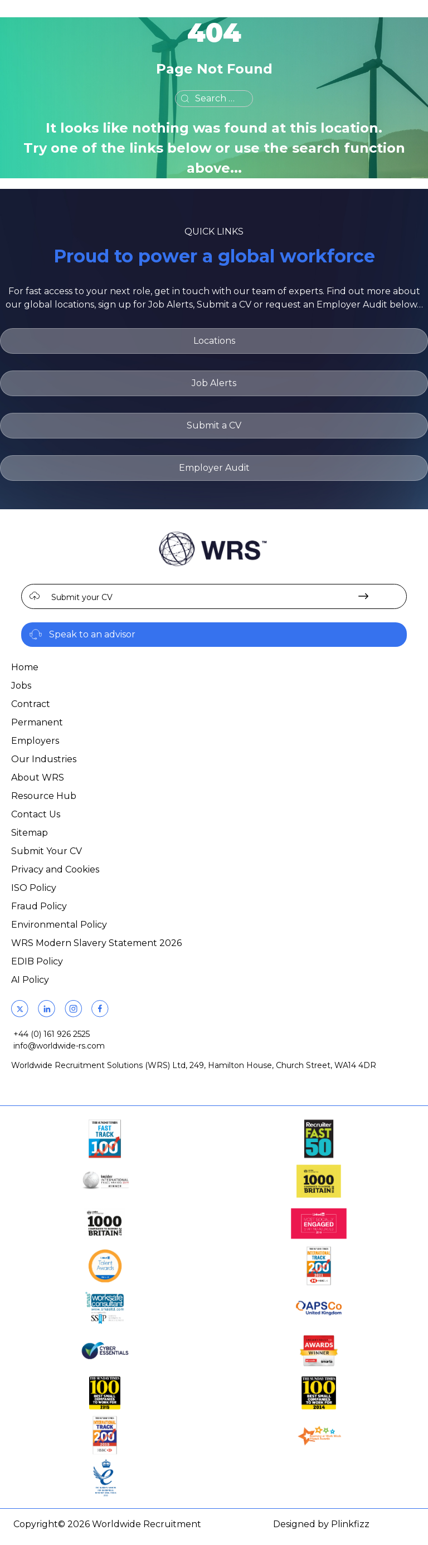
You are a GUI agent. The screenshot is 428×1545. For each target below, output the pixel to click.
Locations (214, 340)
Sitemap (29, 832)
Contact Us (35, 814)
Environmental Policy (59, 924)
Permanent (37, 722)
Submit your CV (82, 597)
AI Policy (30, 979)
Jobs (21, 685)
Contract (30, 704)
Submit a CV (214, 425)
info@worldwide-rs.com (59, 1046)
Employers (35, 740)
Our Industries (43, 759)
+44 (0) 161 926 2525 (51, 1034)
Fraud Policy (39, 906)
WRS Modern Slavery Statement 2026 (96, 943)
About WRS (37, 777)
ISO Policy (33, 888)
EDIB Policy (37, 961)
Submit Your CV (46, 851)
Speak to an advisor (92, 634)
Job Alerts (214, 383)
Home (24, 667)
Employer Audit (214, 467)
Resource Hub (43, 796)
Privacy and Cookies (55, 869)
